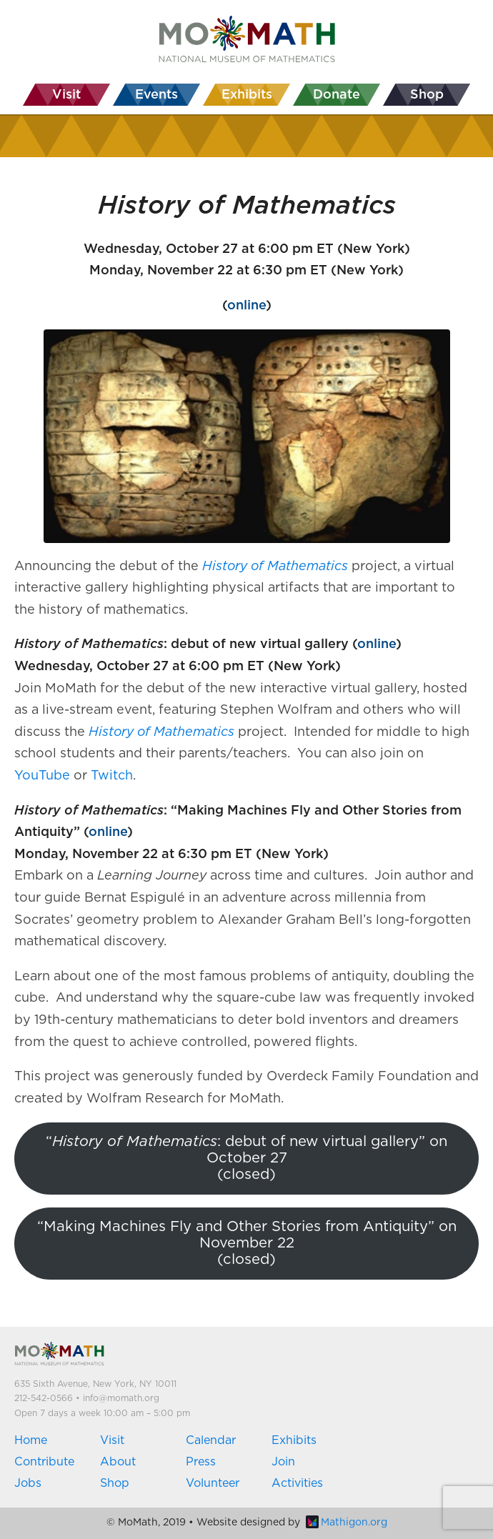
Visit (112, 1440)
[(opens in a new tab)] (275, 566)
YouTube (42, 776)
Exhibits (294, 1440)
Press (201, 1462)
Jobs (27, 1483)
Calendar (211, 1440)
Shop (114, 1483)
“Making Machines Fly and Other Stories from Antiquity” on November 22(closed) (247, 1243)
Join (283, 1462)
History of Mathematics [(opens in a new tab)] (161, 732)
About (118, 1462)
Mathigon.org (346, 1523)
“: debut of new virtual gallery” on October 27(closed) (246, 1158)
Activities (297, 1483)
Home (30, 1440)
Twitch (112, 776)
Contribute (44, 1462)
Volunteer (212, 1483)
